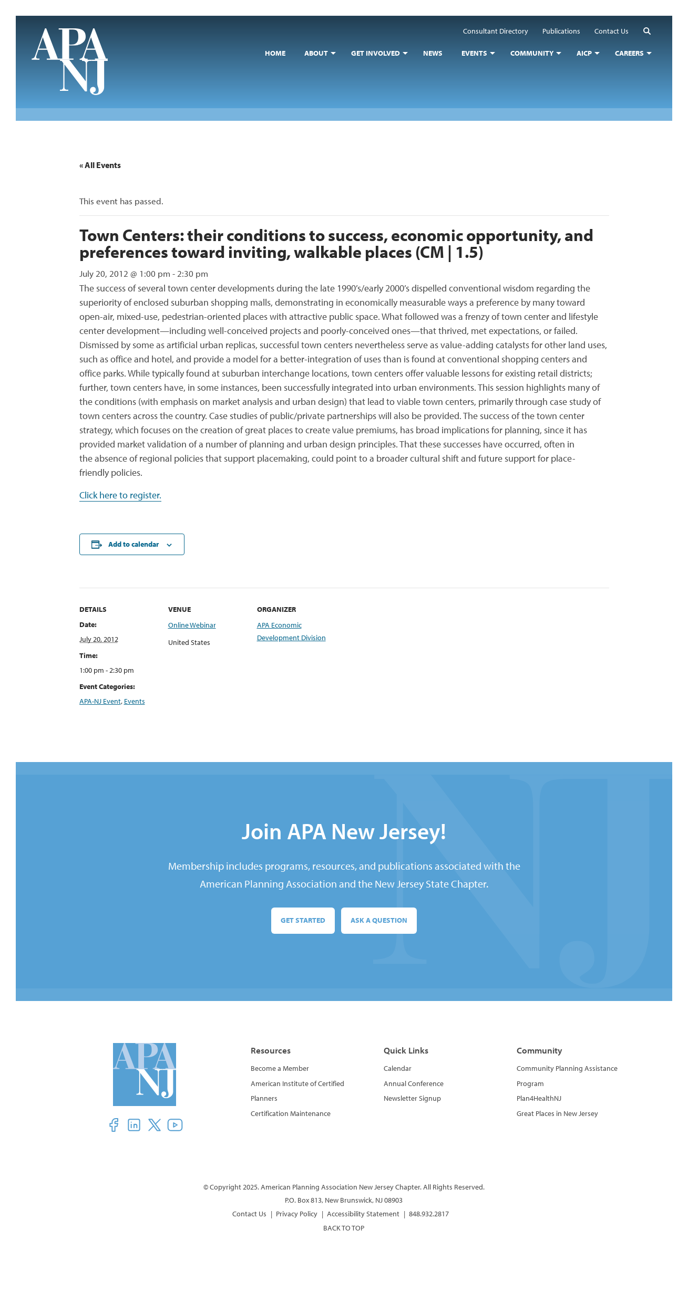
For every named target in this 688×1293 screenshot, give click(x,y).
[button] (647, 30)
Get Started (303, 920)
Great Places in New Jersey (557, 1113)
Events (134, 701)
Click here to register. (120, 495)
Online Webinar (192, 625)
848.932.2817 (429, 1213)
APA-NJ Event (100, 701)
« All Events (100, 165)
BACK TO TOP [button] (343, 1228)
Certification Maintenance (291, 1113)
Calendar (398, 1068)
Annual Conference (414, 1083)
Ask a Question (379, 920)
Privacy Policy (296, 1213)
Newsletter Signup (412, 1098)
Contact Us (249, 1213)
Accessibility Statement (363, 1213)
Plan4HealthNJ (539, 1098)
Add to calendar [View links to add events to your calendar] (133, 544)
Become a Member (280, 1068)
